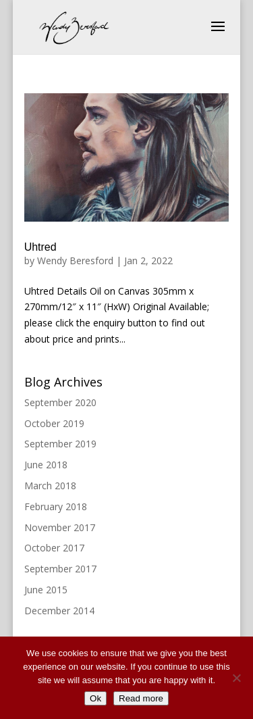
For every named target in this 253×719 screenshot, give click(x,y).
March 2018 (50, 485)
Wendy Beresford (75, 260)
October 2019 (54, 423)
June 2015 (45, 589)
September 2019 (60, 443)
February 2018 (55, 506)
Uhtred (40, 247)
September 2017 (60, 568)
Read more (141, 698)
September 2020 (60, 402)
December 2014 (59, 610)
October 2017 (54, 547)
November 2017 (59, 527)
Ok (95, 698)
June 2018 (45, 464)
